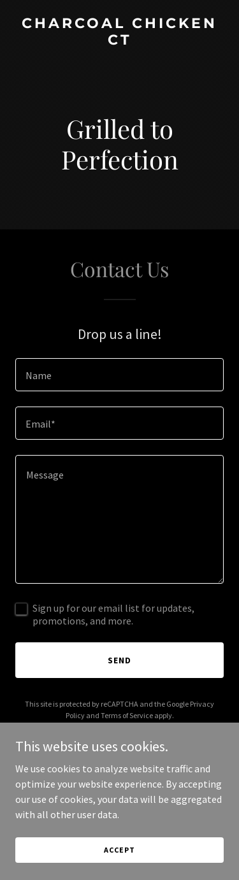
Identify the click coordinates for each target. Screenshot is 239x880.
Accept (119, 850)
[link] (119, 40)
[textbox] (119, 374)
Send (119, 660)
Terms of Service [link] (127, 715)
